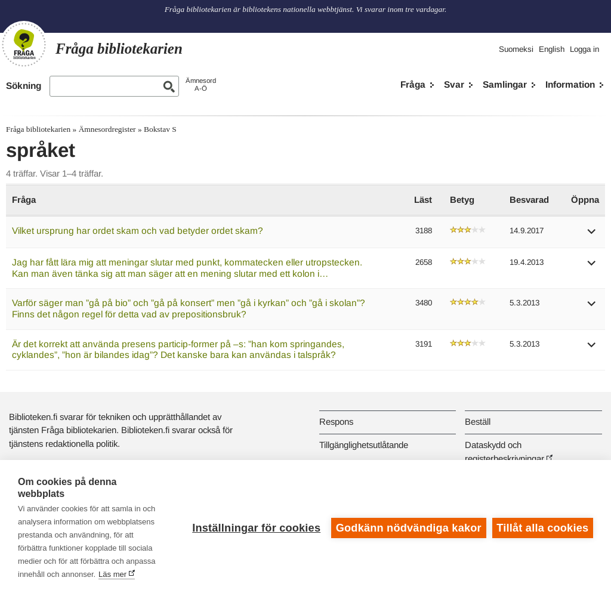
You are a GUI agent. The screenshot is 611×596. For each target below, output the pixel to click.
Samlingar (505, 84)
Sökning (23, 86)
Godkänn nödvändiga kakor (409, 528)
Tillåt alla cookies (542, 528)
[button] (592, 235)
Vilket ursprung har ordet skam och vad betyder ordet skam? (137, 231)
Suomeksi (516, 49)
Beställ (477, 421)
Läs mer (112, 574)
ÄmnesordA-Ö (201, 84)
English (551, 49)
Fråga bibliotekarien (38, 129)
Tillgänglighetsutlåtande (363, 445)
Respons (336, 421)
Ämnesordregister (107, 129)
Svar (454, 84)
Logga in (584, 49)
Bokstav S (160, 129)
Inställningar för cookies (256, 528)
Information (570, 84)
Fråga (412, 84)
